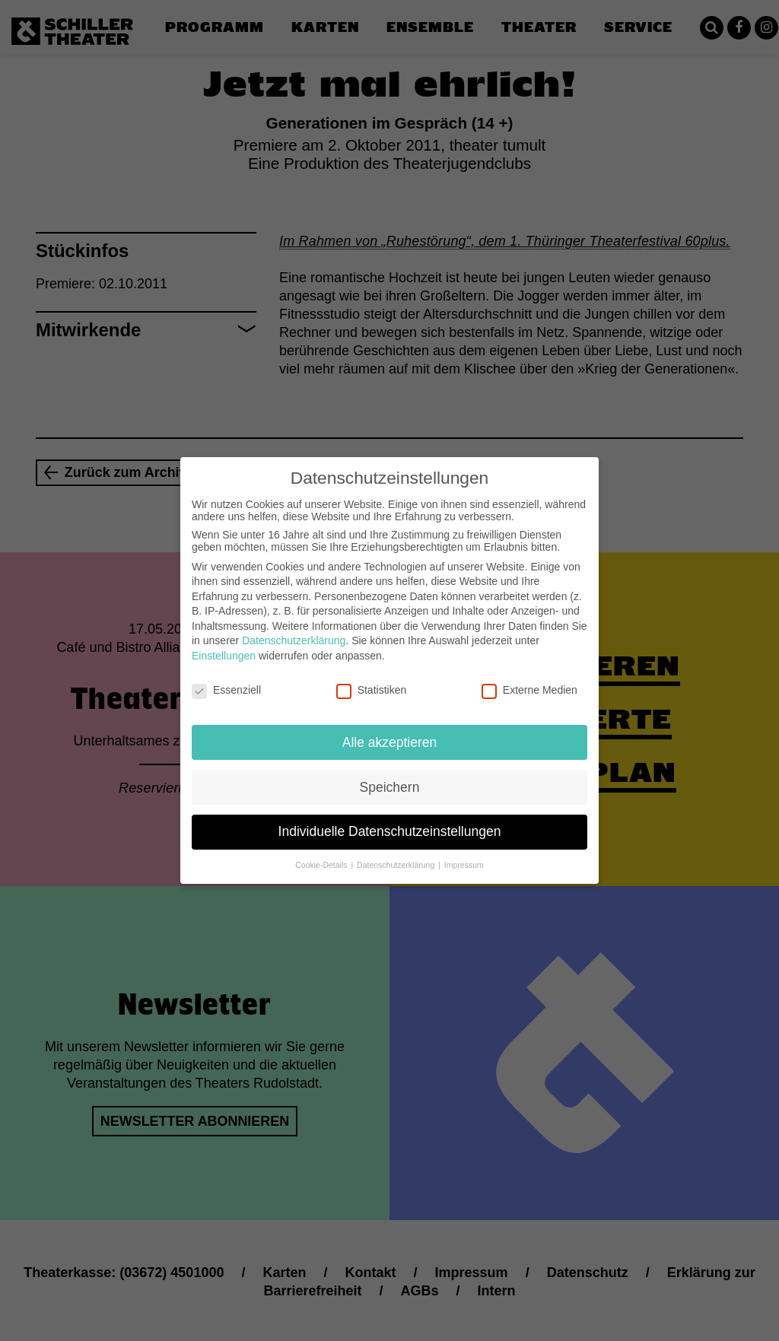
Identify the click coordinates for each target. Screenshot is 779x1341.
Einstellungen (224, 643)
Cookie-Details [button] (322, 852)
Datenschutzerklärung (293, 628)
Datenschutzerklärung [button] (397, 852)
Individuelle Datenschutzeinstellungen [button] (389, 819)
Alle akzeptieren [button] (389, 729)
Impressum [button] (464, 852)
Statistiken (371, 678)
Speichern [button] (390, 774)
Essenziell (226, 678)
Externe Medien (529, 678)
